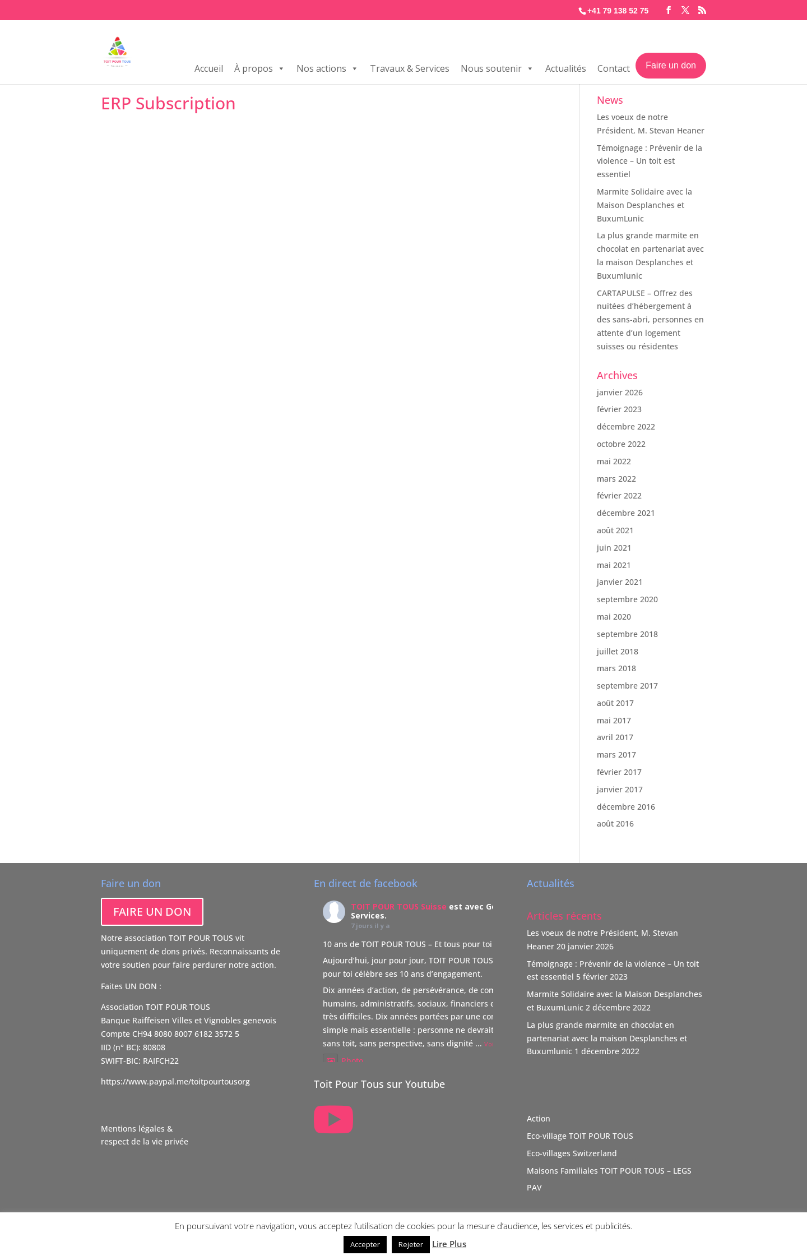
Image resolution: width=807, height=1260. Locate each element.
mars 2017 (616, 754)
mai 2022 (614, 461)
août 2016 (615, 823)
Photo (343, 1060)
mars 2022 (616, 478)
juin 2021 (614, 547)
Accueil (208, 70)
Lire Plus (449, 1243)
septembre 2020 (627, 599)
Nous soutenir (497, 70)
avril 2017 (615, 737)
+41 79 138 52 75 (617, 10)
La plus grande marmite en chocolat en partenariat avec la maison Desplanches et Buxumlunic (607, 1038)
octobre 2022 (621, 444)
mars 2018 (616, 668)
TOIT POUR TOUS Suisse (399, 906)
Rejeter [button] (410, 1244)
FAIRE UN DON (152, 911)
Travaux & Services (409, 70)
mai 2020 (614, 616)
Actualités (565, 70)
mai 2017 (614, 720)
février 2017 (619, 772)
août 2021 (615, 530)
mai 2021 (614, 565)
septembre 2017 (627, 685)
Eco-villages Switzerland (572, 1153)
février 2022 (619, 495)
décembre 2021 (626, 512)
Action (538, 1118)
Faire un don (671, 67)
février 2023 (619, 409)
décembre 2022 (626, 426)
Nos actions (327, 70)
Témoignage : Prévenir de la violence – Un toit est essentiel (649, 161)
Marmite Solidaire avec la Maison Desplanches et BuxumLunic (644, 205)
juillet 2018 (617, 651)
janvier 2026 (620, 392)
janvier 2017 (620, 789)
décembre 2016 (626, 806)
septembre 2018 (627, 634)
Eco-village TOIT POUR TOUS (580, 1135)
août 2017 (615, 703)
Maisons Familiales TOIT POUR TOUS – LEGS (609, 1170)
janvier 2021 (620, 581)
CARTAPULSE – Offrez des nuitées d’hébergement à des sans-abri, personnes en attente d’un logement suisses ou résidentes (650, 320)
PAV (534, 1187)
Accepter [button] (365, 1244)
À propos (259, 70)
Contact (613, 70)
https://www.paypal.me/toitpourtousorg (175, 1081)
